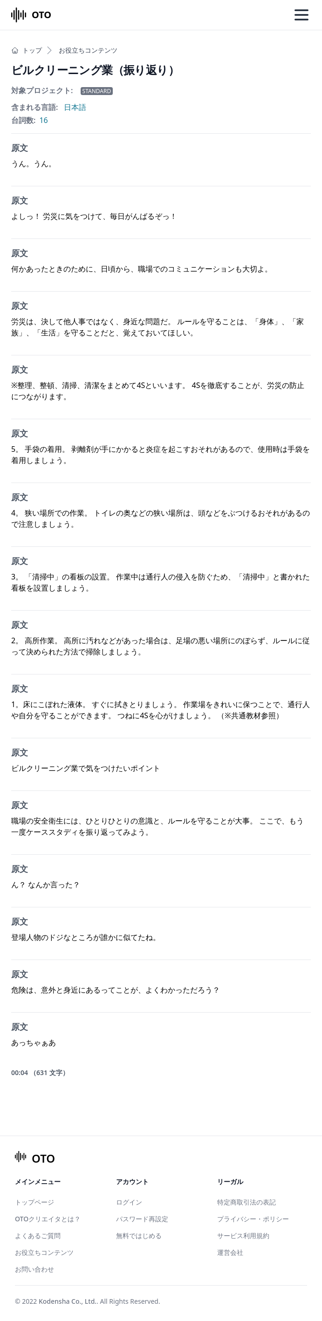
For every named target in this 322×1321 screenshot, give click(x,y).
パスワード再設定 (142, 1218)
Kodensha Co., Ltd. (67, 1301)
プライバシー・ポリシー (253, 1218)
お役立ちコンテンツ (88, 50)
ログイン (129, 1202)
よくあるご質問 (38, 1235)
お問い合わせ (34, 1269)
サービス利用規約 (243, 1235)
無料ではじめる (139, 1235)
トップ (26, 50)
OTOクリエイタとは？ (48, 1218)
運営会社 (230, 1252)
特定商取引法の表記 (246, 1202)
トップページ (34, 1202)
